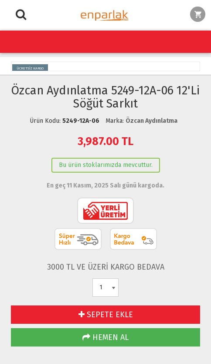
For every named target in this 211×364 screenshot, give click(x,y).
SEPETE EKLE (105, 314)
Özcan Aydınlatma (151, 121)
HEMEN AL (105, 337)
